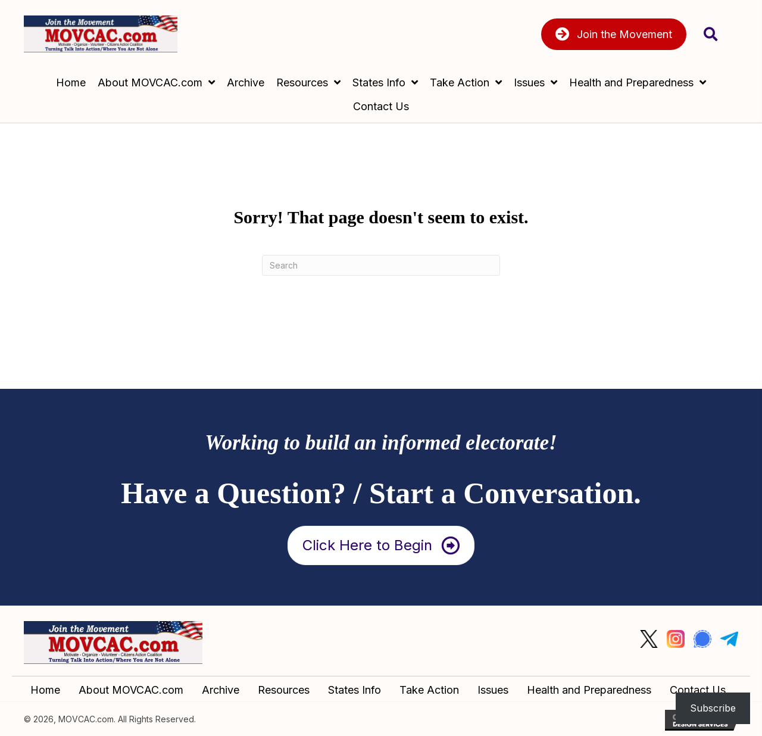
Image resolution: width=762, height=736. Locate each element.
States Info (354, 690)
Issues (492, 690)
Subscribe (713, 708)
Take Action (429, 690)
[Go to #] (649, 639)
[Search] (381, 265)
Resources (284, 690)
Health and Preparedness (589, 690)
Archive (220, 690)
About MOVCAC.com (131, 690)
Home (45, 690)
